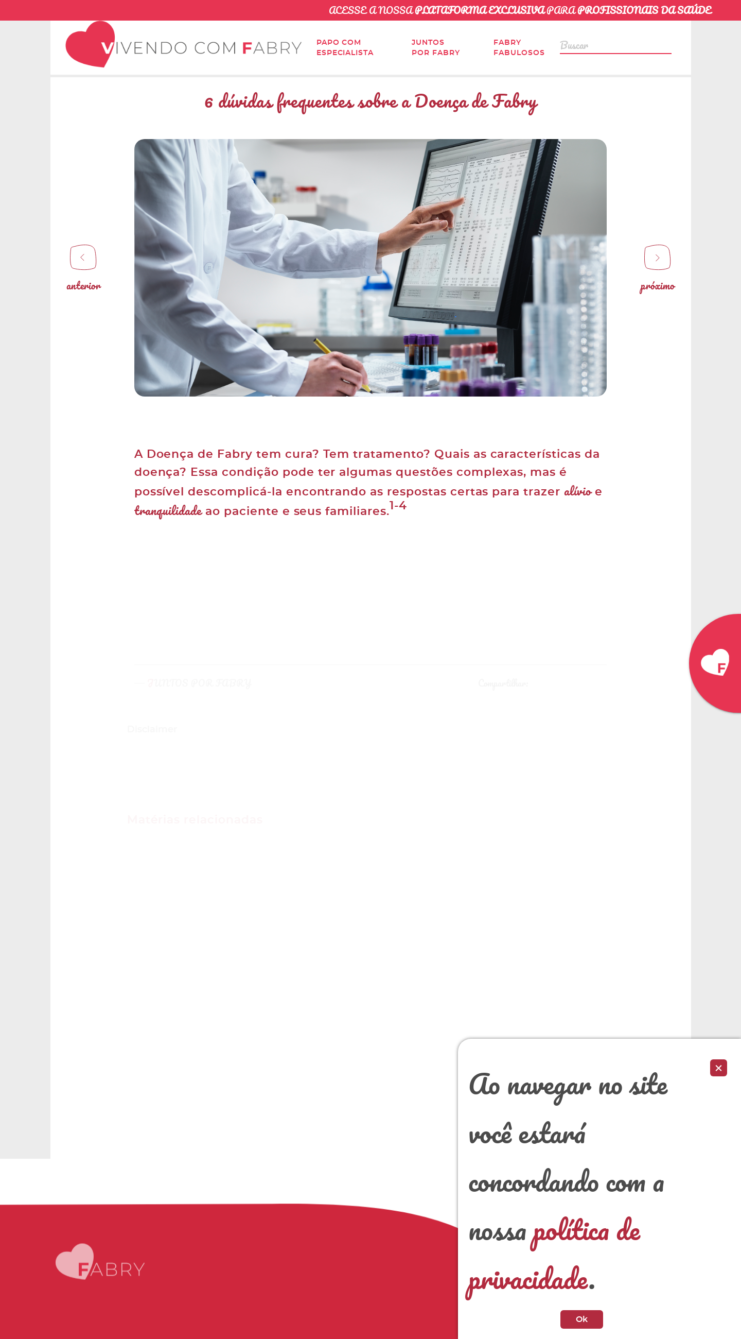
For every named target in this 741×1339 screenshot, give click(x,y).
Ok (582, 1319)
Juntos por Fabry (436, 48)
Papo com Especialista (345, 48)
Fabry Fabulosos (519, 48)
